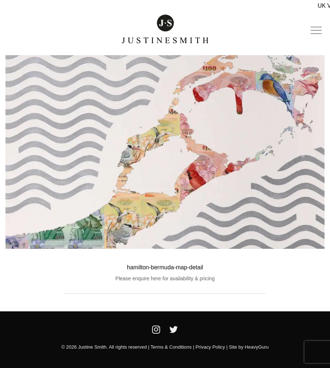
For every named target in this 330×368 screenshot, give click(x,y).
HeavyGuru (257, 347)
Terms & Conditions (171, 347)
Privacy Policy (210, 347)
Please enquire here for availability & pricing (164, 278)
